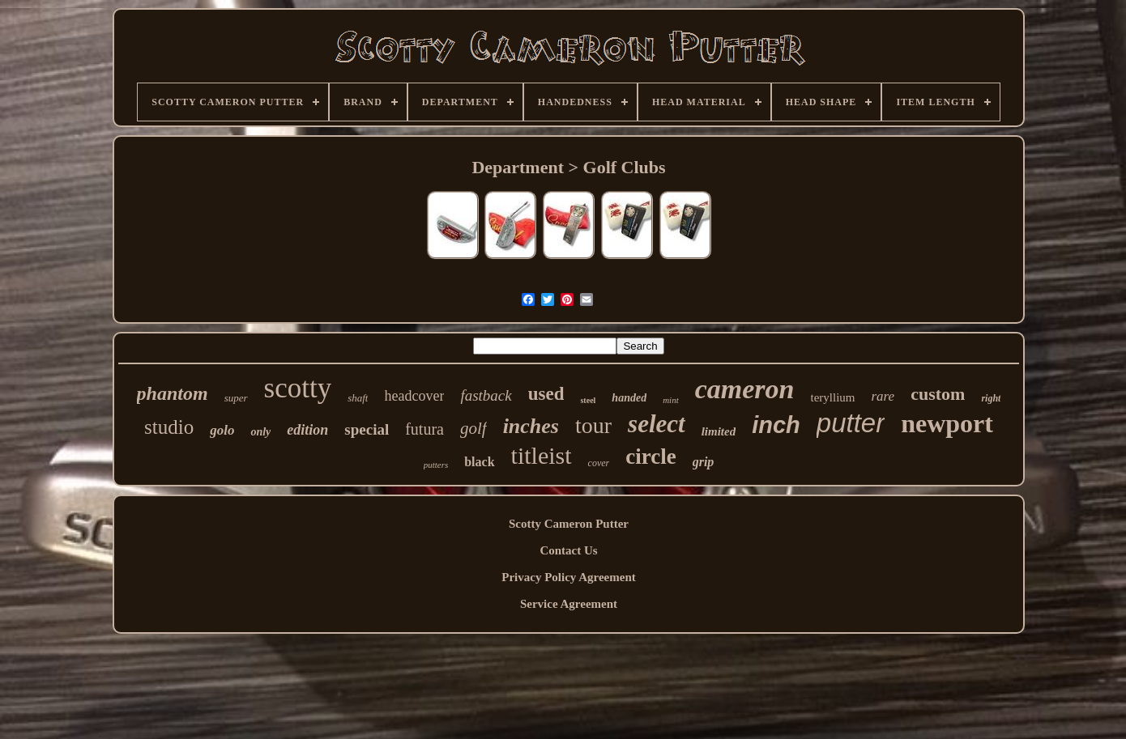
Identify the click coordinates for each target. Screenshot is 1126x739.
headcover (414, 396)
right (990, 398)
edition (307, 430)
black (479, 462)
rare (883, 396)
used (546, 394)
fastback (485, 395)
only (260, 432)
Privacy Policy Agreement (568, 577)
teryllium (833, 397)
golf (473, 428)
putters (436, 464)
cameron (745, 389)
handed (629, 398)
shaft (358, 398)
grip (703, 462)
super (236, 398)
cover (599, 463)
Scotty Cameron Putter (569, 523)
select (656, 424)
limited (719, 431)
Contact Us (568, 550)
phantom (172, 393)
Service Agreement (568, 603)
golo (222, 430)
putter (851, 423)
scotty (298, 388)
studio (169, 427)
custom (938, 394)
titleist (541, 455)
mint (671, 400)
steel (587, 400)
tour (593, 425)
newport (947, 423)
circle (650, 456)
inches (531, 426)
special (366, 429)
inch (776, 425)
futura (424, 429)
